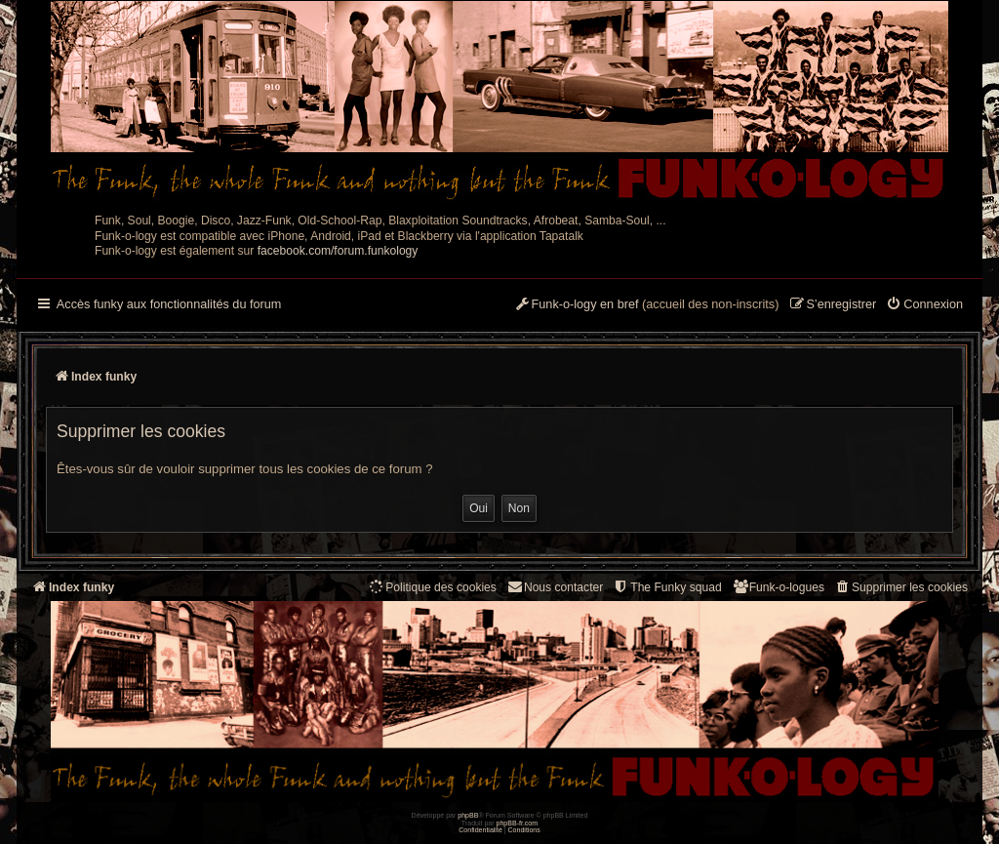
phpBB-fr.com (518, 823)
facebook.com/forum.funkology (338, 251)
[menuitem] (924, 305)
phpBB (468, 815)
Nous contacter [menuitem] (554, 587)
